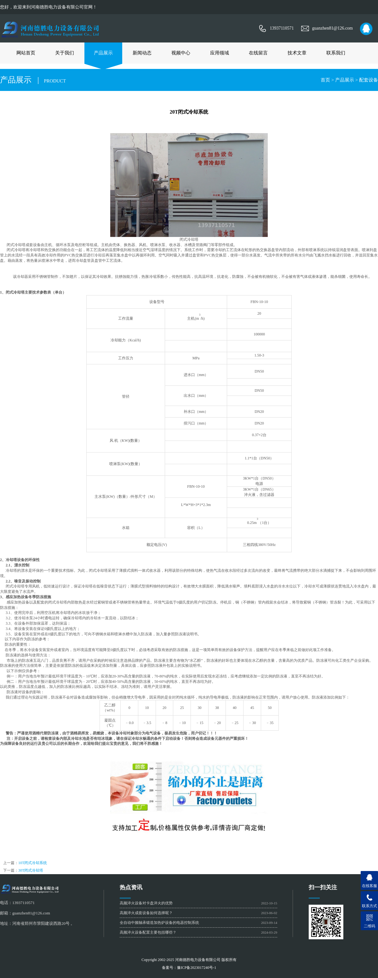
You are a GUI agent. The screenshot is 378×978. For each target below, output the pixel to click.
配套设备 (368, 79)
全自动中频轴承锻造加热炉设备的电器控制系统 (159, 922)
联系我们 (335, 52)
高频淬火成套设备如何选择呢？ (146, 913)
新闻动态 (142, 52)
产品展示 (103, 52)
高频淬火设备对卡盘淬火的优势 (146, 903)
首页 (325, 79)
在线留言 (258, 52)
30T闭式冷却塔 (30, 870)
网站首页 (25, 52)
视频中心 (180, 52)
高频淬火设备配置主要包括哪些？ (148, 932)
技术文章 (297, 52)
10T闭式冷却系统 (32, 863)
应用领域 (219, 52)
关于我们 (64, 52)
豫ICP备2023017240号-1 (196, 967)
